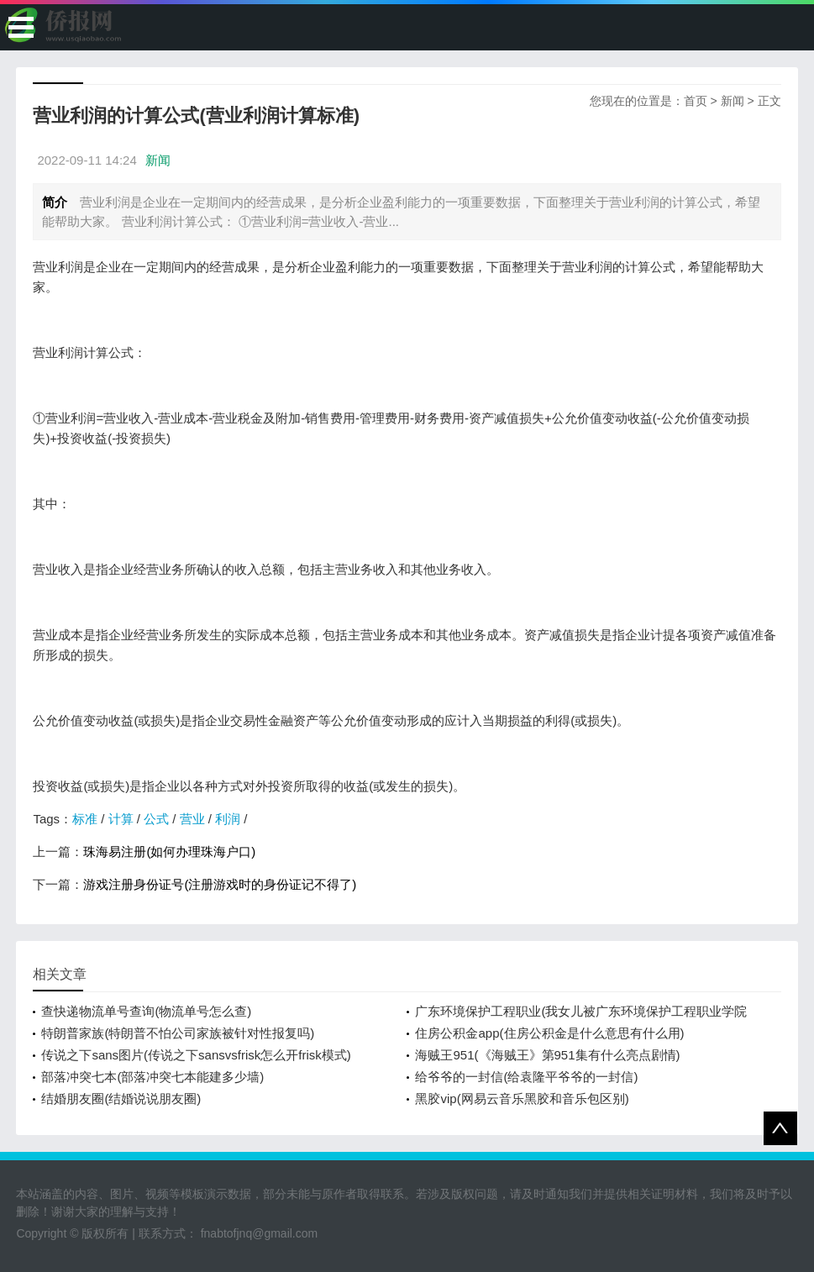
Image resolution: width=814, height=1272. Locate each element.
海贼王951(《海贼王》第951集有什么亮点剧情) (547, 1055)
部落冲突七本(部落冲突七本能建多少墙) (152, 1077)
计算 (121, 819)
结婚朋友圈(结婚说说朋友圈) (121, 1098)
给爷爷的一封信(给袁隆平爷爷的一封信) (526, 1077)
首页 (695, 101)
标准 (84, 819)
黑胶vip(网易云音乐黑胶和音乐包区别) (521, 1098)
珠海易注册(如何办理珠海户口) (169, 851)
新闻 (732, 101)
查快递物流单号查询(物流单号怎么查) (146, 1011)
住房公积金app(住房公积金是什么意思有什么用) (549, 1033)
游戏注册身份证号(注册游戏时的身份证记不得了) (219, 884)
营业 (192, 819)
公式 (156, 819)
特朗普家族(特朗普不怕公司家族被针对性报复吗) (177, 1033)
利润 (227, 819)
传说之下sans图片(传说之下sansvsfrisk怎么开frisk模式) (195, 1055)
